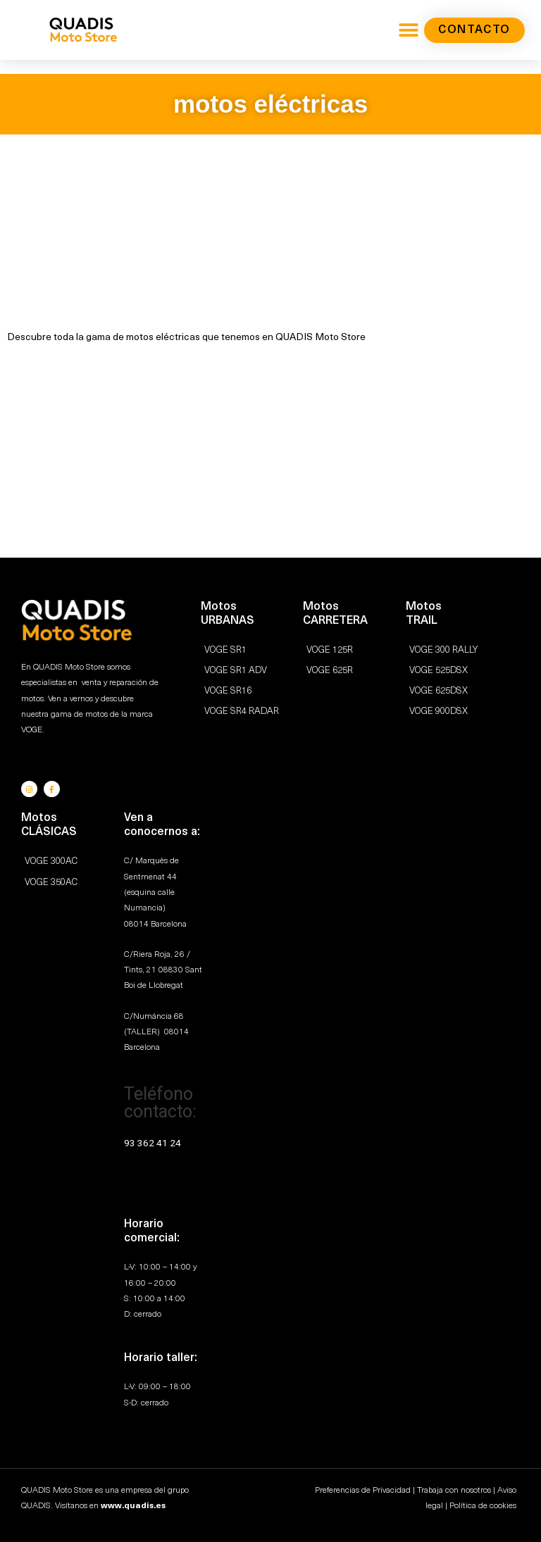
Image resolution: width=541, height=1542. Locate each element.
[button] (408, 30)
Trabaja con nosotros (454, 1490)
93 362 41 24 (152, 1141)
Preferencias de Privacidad (363, 1490)
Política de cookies (482, 1505)
